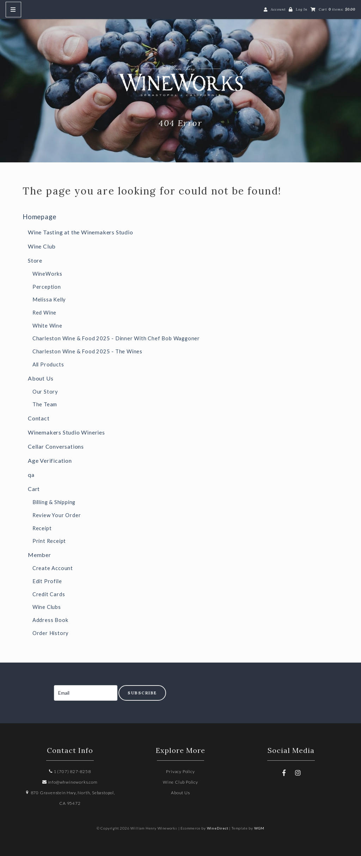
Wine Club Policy (180, 782)
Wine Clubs (46, 607)
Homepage (39, 217)
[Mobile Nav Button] (13, 9)
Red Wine (44, 313)
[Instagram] (298, 772)
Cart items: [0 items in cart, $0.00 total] (337, 9)
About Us (40, 378)
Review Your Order (56, 515)
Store (35, 260)
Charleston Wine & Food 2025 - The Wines (87, 351)
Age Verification (50, 460)
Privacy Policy (180, 771)
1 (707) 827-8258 (70, 771)
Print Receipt (49, 541)
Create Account (52, 568)
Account (278, 9)
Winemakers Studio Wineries (66, 432)
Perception (46, 287)
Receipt (42, 528)
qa (31, 474)
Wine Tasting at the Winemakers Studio (80, 232)
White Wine (47, 326)
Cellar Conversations (56, 446)
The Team (44, 404)
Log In (301, 9)
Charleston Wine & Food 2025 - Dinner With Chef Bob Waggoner (116, 338)
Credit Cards (48, 594)
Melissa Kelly (49, 300)
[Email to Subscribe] (85, 693)
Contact (39, 418)
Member (39, 554)
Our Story (45, 392)
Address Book (50, 620)
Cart (34, 488)
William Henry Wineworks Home (180, 80)
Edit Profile (47, 581)
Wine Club (42, 246)
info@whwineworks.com (70, 782)
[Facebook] (284, 772)
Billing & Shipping (53, 502)
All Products (48, 364)
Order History (50, 633)
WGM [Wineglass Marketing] (259, 828)
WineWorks (47, 274)
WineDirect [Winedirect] (217, 828)
